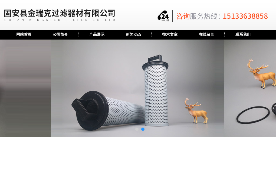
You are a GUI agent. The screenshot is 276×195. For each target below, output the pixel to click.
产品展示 (96, 34)
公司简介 (60, 34)
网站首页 (23, 34)
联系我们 (243, 34)
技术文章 (170, 34)
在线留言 (206, 34)
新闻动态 (133, 34)
